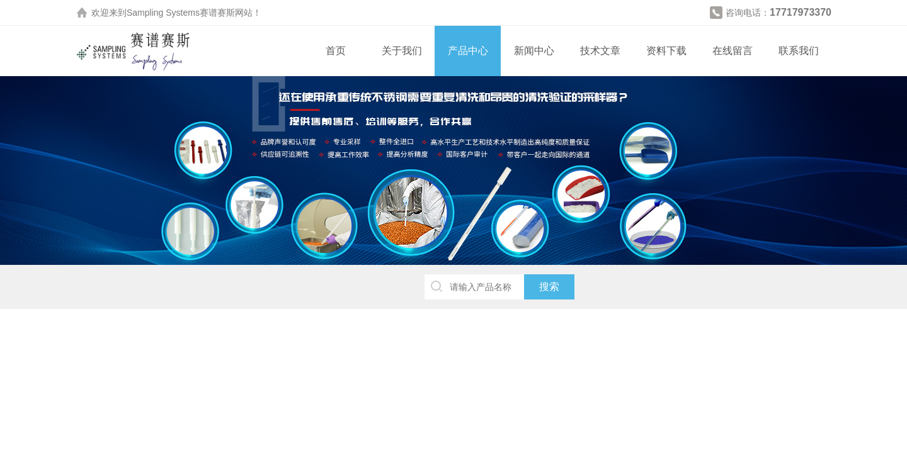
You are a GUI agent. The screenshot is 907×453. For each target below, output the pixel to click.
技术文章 (600, 50)
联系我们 (799, 50)
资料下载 (666, 50)
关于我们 (402, 50)
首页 (336, 50)
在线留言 (732, 50)
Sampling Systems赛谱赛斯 (181, 13)
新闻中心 (534, 50)
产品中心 (468, 50)
